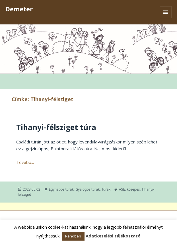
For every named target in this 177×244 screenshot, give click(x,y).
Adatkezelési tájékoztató (113, 236)
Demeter (19, 9)
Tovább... (25, 162)
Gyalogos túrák (87, 189)
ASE (122, 189)
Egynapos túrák (61, 189)
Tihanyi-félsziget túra (56, 127)
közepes (133, 189)
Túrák (106, 189)
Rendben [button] (73, 236)
